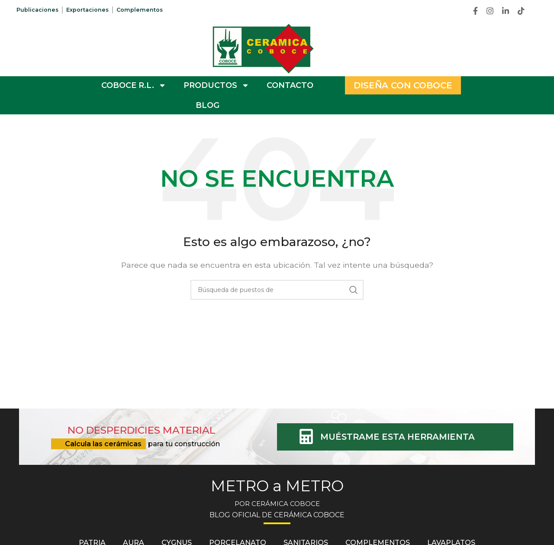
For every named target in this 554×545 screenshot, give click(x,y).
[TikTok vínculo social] (521, 11)
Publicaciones (39, 10)
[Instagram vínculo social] (490, 11)
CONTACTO (290, 85)
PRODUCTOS (216, 85)
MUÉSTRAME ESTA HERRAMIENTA (405, 436)
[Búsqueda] (277, 290)
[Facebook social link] (475, 11)
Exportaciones (93, 10)
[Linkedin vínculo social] (505, 11)
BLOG (207, 105)
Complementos (149, 10)
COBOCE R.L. (133, 85)
